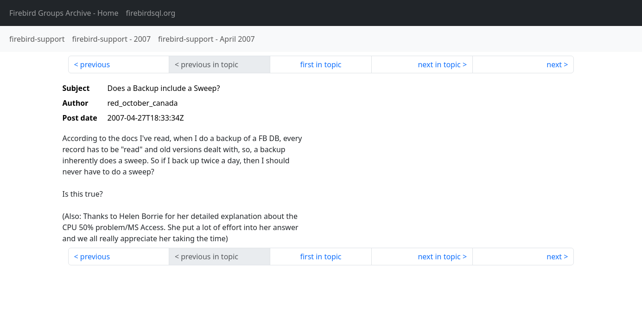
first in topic (320, 64)
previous (95, 64)
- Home (64, 13)
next (554, 64)
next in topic (439, 64)
